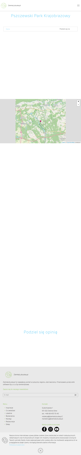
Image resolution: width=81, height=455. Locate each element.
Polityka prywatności (17, 445)
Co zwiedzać (10, 421)
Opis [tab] (8, 29)
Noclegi (8, 429)
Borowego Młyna (9, 120)
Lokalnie (9, 424)
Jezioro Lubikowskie (36, 98)
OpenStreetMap (71, 336)
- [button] (78, 299)
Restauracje (10, 432)
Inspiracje (9, 418)
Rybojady (22, 175)
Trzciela (51, 148)
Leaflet (63, 336)
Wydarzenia (10, 426)
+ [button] (78, 296)
